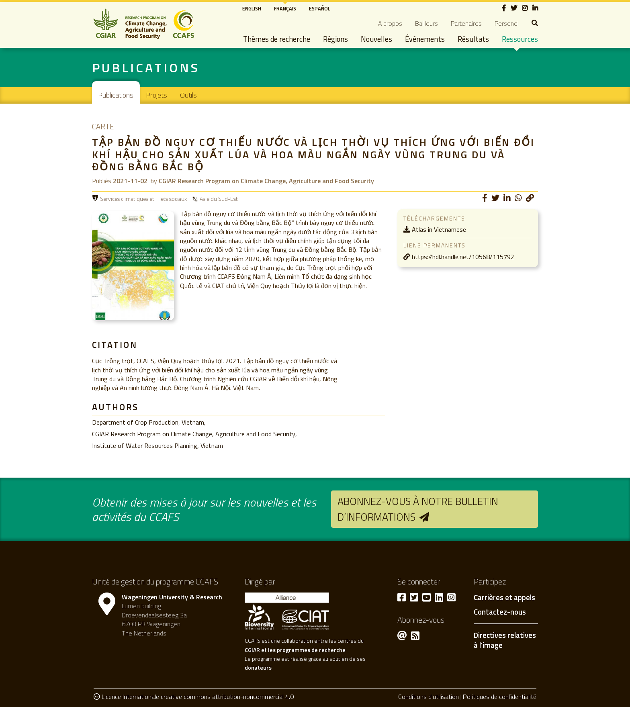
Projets (156, 95)
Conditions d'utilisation (428, 696)
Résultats (473, 39)
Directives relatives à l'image (505, 640)
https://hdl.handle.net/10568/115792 (463, 256)
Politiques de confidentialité (499, 696)
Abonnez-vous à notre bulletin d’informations (418, 508)
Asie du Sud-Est (219, 198)
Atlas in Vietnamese (439, 229)
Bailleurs (426, 23)
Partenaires (466, 23)
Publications (115, 95)
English (251, 8)
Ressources (520, 39)
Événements (425, 39)
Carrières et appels (504, 598)
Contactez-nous (500, 612)
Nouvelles (376, 39)
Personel (507, 23)
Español (319, 8)
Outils (188, 95)
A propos (390, 23)
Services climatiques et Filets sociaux (143, 198)
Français (285, 8)
